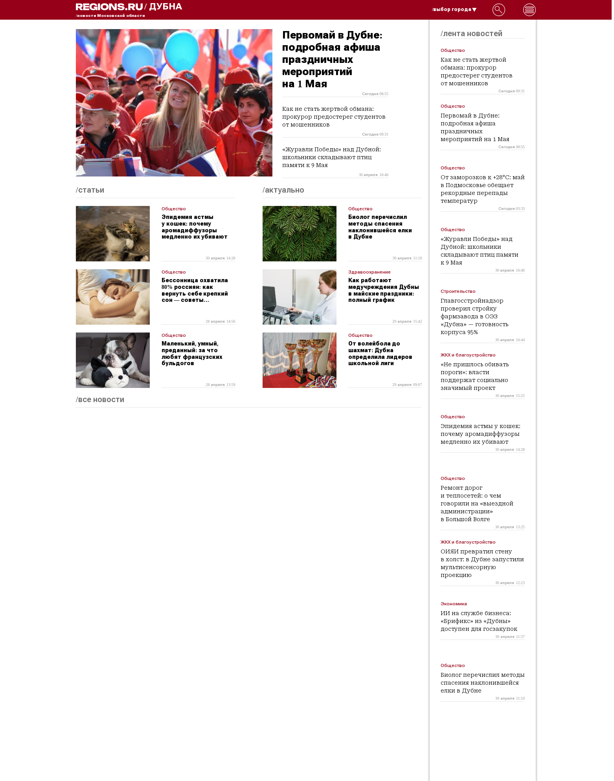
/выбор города (454, 9)
